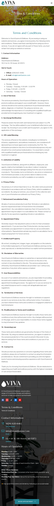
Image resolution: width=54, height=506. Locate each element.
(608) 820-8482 (14, 423)
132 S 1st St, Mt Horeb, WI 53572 (21, 438)
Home (19, 18)
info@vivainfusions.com (21, 75)
